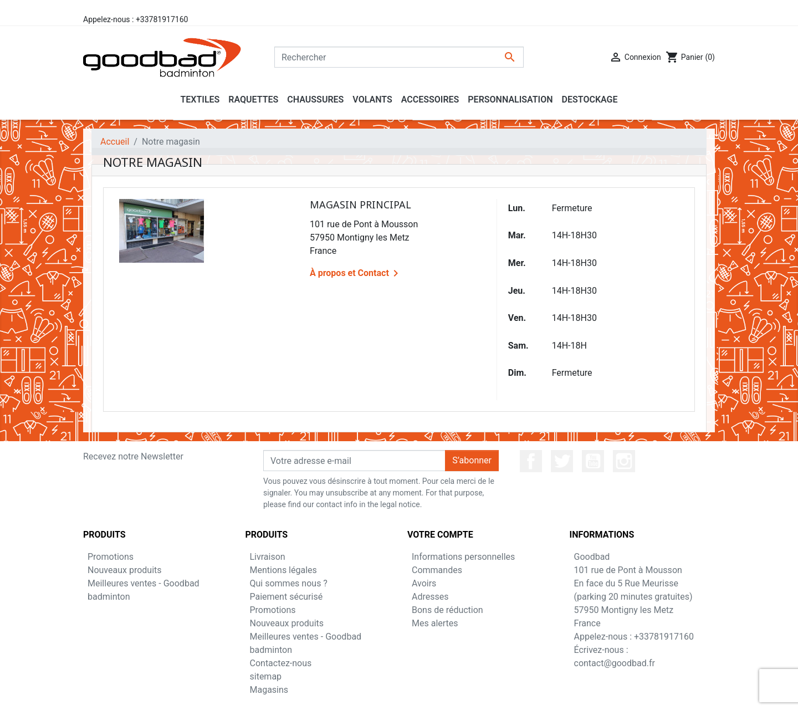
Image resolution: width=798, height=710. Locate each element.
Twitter (562, 461)
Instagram (624, 461)
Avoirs (424, 583)
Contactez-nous (281, 663)
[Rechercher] (399, 57)
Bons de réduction (447, 610)
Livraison (267, 556)
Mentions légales (283, 570)
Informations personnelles (463, 556)
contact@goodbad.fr (614, 663)
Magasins (269, 690)
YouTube (593, 461)
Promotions (111, 556)
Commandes (437, 570)
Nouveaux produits (125, 570)
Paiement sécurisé (286, 596)
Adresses (430, 596)
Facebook (531, 461)
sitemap (266, 676)
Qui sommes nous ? (289, 583)
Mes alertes (435, 623)
